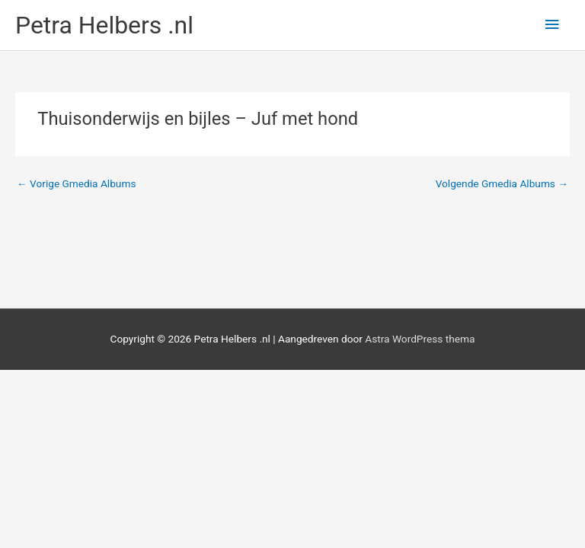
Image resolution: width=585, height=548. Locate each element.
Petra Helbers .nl (104, 25)
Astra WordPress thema (420, 339)
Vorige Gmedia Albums (76, 183)
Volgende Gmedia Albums (502, 183)
